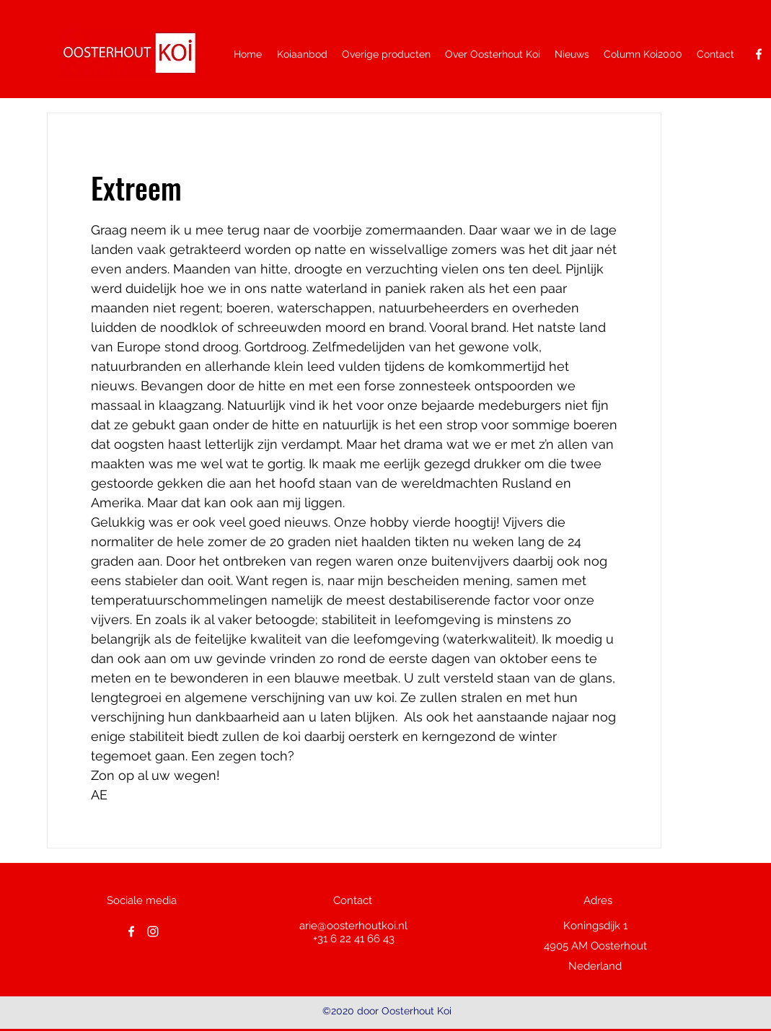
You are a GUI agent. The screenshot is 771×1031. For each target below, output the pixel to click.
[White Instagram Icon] (153, 931)
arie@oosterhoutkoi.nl (353, 925)
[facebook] (759, 54)
